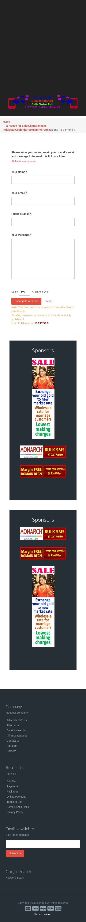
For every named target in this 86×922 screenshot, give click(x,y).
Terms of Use (14, 801)
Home (6, 121)
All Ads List (13, 725)
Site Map (12, 781)
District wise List (16, 730)
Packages (12, 791)
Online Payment (16, 796)
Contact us (13, 740)
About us (12, 745)
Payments (12, 786)
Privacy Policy (15, 812)
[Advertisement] (43, 48)
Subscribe (15, 853)
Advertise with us (17, 720)
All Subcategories (17, 735)
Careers (11, 750)
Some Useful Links (18, 806)
